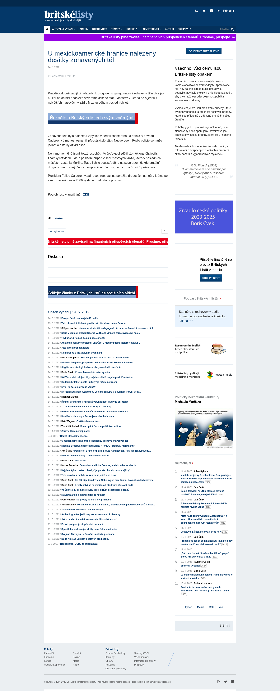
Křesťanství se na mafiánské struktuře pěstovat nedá (104, 485)
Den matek (81, 460)
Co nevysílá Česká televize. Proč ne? (204, 532)
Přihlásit (226, 10)
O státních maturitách (88, 421)
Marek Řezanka (69, 465)
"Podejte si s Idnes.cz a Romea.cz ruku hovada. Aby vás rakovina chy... (112, 450)
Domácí (77, 653)
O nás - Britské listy (115, 653)
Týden (188, 607)
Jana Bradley (68, 504)
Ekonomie (49, 657)
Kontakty (109, 657)
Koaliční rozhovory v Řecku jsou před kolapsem (87, 416)
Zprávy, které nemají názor (75, 431)
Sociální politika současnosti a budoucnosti (104, 357)
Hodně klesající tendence (73, 436)
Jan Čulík (66, 450)
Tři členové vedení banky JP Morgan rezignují (86, 406)
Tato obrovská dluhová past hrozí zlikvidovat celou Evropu (93, 323)
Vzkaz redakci (141, 657)
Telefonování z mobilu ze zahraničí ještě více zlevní (89, 475)
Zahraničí (49, 653)
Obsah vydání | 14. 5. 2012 (68, 312)
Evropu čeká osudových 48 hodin (79, 318)
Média (76, 661)
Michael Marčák (69, 396)
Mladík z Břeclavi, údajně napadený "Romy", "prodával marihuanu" (98, 446)
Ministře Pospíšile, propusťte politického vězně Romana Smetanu (97, 362)
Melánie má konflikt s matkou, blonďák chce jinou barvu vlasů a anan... (116, 504)
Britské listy (71, 16)
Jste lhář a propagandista (75, 347)
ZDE (86, 194)
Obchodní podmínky (115, 668)
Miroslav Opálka (70, 357)
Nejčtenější (152, 29)
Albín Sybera (201, 471)
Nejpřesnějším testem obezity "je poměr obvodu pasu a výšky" (95, 470)
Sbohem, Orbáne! (194, 565)
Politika (76, 657)
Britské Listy (205, 656)
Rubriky (132, 29)
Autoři (169, 29)
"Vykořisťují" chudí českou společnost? (83, 338)
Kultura (47, 661)
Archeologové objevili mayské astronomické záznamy (90, 514)
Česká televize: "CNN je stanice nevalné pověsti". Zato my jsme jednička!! (202, 493)
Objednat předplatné (204, 51)
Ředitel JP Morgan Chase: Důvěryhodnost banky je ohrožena (94, 401)
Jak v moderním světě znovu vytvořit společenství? (89, 519)
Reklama (109, 664)
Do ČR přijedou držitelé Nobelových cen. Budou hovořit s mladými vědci (114, 480)
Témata (116, 29)
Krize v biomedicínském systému (93, 372)
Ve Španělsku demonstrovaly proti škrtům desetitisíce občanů (95, 490)
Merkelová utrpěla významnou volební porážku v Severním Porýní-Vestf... (101, 392)
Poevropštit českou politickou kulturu (101, 426)
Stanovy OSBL (141, 653)
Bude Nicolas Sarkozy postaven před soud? (85, 539)
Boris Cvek (67, 372)
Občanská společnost (55, 664)
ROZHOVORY (99, 29)
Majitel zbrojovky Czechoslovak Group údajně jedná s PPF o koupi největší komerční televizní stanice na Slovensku (206, 479)
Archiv (83, 29)
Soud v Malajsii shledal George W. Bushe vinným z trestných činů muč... (100, 333)
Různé (76, 664)
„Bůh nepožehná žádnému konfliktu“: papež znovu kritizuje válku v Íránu (205, 555)
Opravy (109, 661)
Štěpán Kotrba (69, 328)
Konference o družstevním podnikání (81, 352)
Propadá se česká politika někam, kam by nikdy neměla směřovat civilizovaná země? (207, 543)
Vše (220, 607)
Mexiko (59, 218)
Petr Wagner (68, 421)
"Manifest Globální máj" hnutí (82, 509)
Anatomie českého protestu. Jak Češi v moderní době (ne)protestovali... (100, 342)
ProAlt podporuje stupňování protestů (82, 524)
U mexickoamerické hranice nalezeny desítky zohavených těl (94, 441)
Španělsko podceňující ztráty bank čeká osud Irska (89, 529)
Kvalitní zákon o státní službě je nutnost (83, 495)
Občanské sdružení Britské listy (81, 682)
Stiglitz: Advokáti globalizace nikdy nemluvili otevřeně (90, 367)
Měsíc (200, 607)
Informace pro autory (145, 661)
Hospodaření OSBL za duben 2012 (78, 544)
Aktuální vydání (63, 29)
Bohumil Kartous (203, 583)
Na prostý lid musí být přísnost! (94, 499)
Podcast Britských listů (197, 298)
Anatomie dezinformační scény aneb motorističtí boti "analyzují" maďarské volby (205, 591)
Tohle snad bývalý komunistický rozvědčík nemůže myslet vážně (204, 505)
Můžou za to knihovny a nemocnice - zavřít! (85, 455)
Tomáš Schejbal (70, 426)
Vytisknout (57, 231)
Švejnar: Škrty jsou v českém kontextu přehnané (87, 534)
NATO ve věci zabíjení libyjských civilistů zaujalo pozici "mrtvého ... (98, 377)
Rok (211, 607)
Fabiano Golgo (202, 562)
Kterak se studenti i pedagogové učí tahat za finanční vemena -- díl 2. (116, 328)
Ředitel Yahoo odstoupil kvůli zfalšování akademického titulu (94, 411)
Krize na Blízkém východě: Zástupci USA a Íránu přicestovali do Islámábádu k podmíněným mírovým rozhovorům (204, 520)
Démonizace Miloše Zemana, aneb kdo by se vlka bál (108, 465)
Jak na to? (186, 321)
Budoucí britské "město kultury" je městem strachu (89, 382)
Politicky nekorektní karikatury (197, 399)
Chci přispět (211, 278)
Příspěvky (184, 29)
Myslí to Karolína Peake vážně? (78, 387)
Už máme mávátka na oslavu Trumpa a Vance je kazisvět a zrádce (207, 576)
